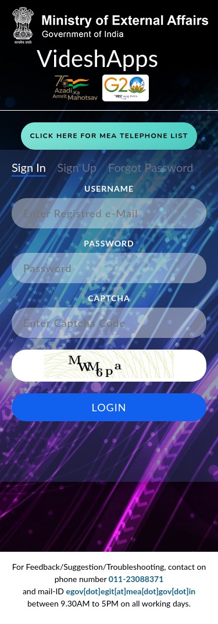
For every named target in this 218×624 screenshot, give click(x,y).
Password (109, 243)
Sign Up (77, 168)
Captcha (109, 298)
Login (109, 407)
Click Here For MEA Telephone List (109, 135)
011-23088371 (136, 579)
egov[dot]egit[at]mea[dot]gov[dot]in (131, 591)
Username (109, 188)
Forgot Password (150, 168)
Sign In (29, 168)
